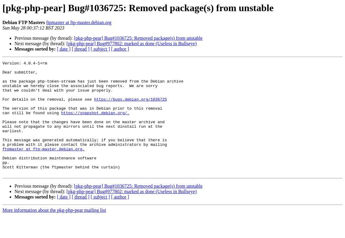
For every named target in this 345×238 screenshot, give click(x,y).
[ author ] (120, 49)
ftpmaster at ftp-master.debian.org (78, 22)
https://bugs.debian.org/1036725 (130, 107)
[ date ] (64, 49)
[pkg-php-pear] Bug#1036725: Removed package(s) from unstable (138, 38)
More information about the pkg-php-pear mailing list (54, 232)
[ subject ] (100, 49)
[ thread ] (80, 49)
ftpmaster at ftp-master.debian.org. (43, 167)
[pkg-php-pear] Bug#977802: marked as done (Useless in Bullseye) (131, 43)
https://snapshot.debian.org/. (95, 123)
